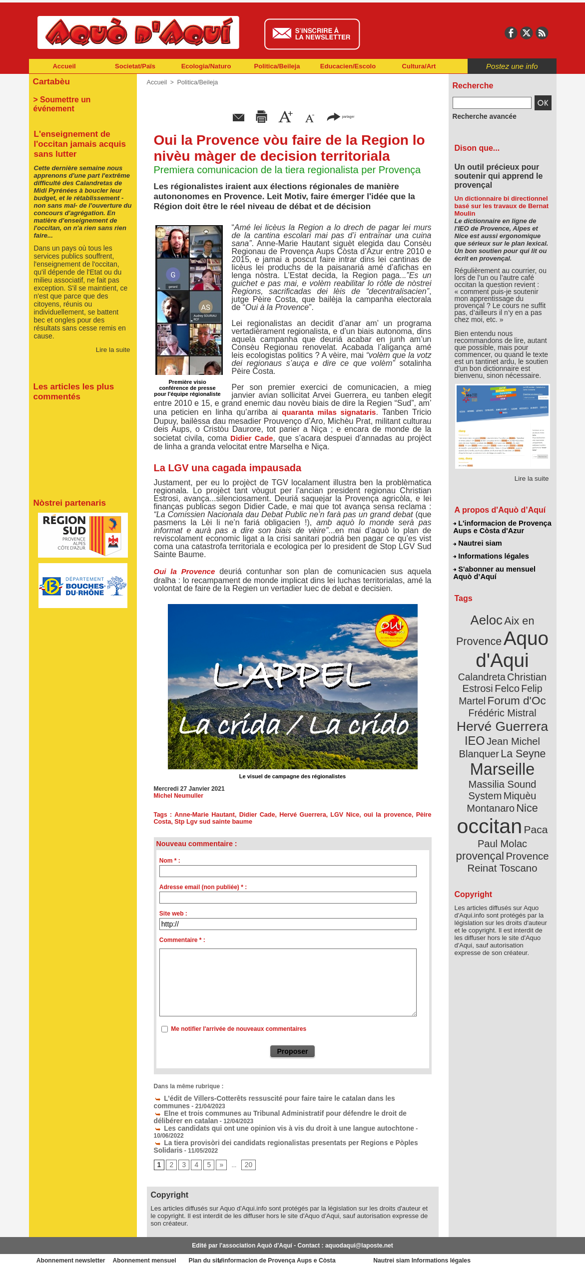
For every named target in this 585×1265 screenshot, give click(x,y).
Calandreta (526, 654)
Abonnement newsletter (72, 1250)
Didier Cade (251, 438)
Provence (489, 806)
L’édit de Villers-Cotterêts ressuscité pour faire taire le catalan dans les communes (276, 1097)
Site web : (173, 913)
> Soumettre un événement (78, 98)
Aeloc (488, 615)
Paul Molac (480, 796)
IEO (478, 713)
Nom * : (169, 860)
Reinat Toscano (510, 811)
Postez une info (512, 66)
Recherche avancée (481, 116)
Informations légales (491, 554)
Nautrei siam (478, 542)
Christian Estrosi (490, 666)
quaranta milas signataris (329, 412)
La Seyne (521, 725)
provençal (525, 795)
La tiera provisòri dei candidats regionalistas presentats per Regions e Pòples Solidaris (283, 1132)
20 (245, 1154)
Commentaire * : (182, 940)
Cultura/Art (419, 66)
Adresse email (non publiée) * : (203, 887)
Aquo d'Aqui (500, 641)
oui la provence (370, 814)
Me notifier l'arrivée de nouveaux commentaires (238, 1028)
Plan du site (248, 1250)
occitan (491, 779)
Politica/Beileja (277, 66)
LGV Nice (331, 814)
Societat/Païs (135, 66)
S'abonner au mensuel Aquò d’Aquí (494, 569)
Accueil (63, 66)
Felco (535, 666)
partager (340, 116)
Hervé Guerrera (292, 814)
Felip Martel (487, 677)
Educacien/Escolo (348, 66)
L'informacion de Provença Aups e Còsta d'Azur (502, 526)
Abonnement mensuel (160, 1250)
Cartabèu (50, 80)
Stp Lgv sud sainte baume (191, 821)
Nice (524, 763)
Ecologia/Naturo (206, 66)
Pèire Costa (413, 814)
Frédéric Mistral (513, 689)
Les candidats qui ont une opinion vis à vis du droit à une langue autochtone (268, 1125)
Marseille (486, 739)
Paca (531, 782)
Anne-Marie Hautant (201, 814)
